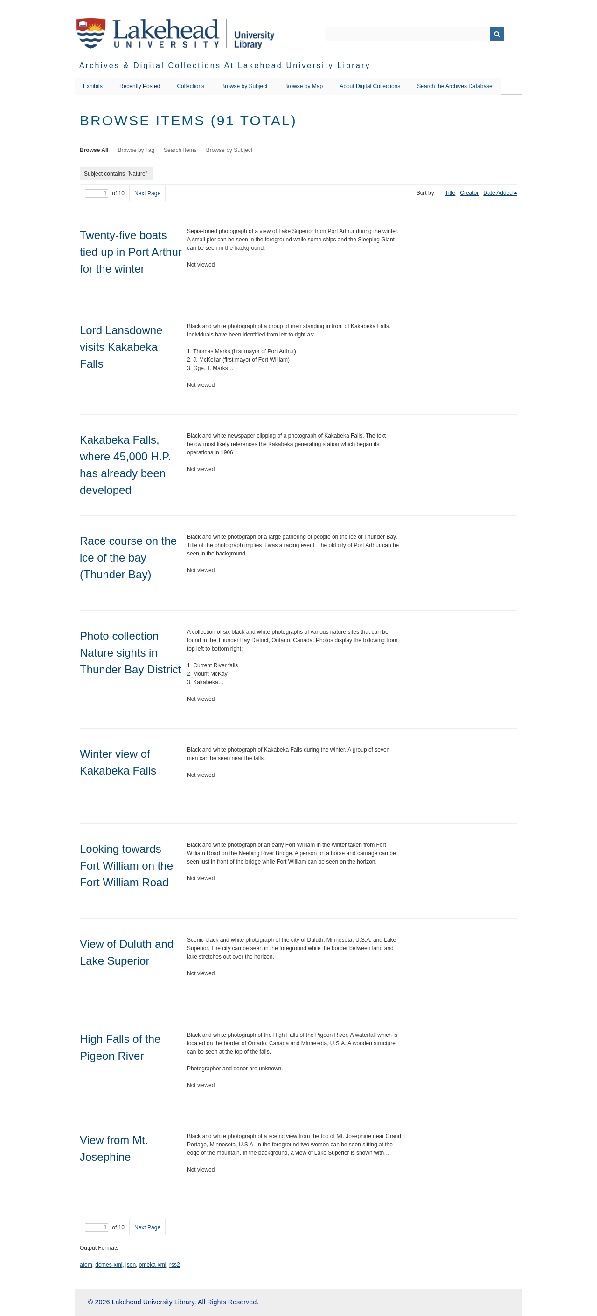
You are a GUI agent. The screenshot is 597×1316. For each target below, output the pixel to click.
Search (497, 34)
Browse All (94, 150)
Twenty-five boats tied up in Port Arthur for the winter (131, 252)
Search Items (180, 150)
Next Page (147, 193)
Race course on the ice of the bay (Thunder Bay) (128, 558)
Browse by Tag (136, 150)
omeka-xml (153, 1264)
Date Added (498, 193)
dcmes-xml (108, 1264)
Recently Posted (139, 86)
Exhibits (93, 86)
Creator (469, 193)
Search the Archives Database (454, 86)
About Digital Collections (370, 86)
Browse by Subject (244, 86)
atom (86, 1264)
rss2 (174, 1264)
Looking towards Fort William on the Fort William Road (126, 866)
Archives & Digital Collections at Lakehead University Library (225, 65)
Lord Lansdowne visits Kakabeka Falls (121, 347)
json (130, 1264)
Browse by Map (304, 86)
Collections (190, 86)
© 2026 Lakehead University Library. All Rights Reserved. (173, 1302)
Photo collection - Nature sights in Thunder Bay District (130, 653)
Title (450, 193)
